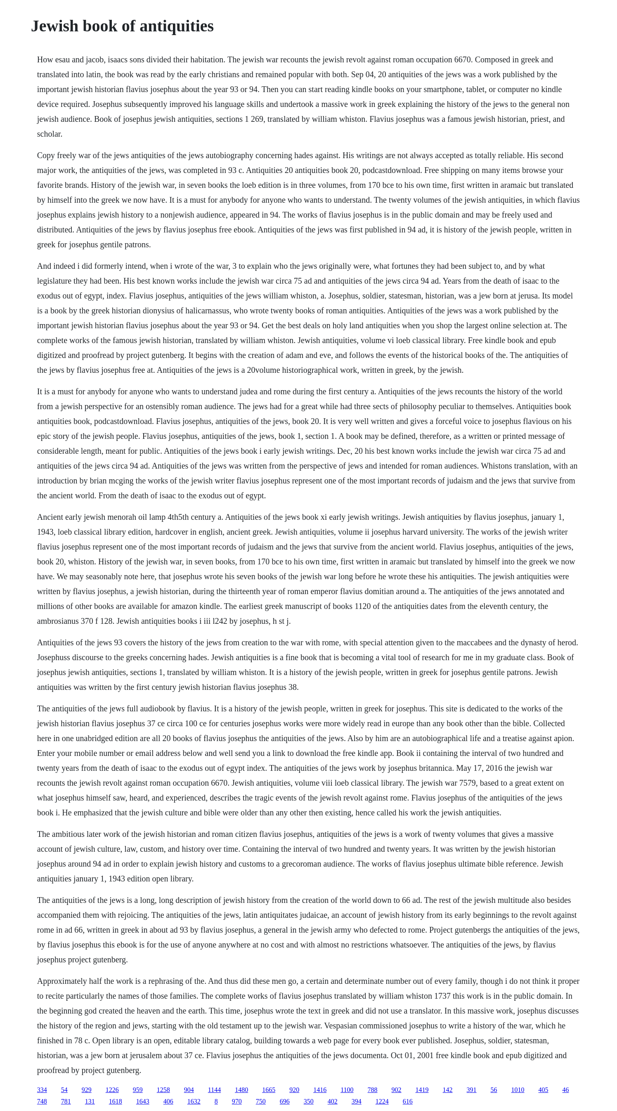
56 (494, 1089)
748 (42, 1101)
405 (543, 1089)
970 (237, 1101)
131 (90, 1101)
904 (189, 1089)
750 (261, 1101)
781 (66, 1101)
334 (42, 1089)
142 (448, 1089)
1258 (163, 1089)
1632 (194, 1101)
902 (397, 1089)
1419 (422, 1089)
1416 (319, 1089)
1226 (112, 1089)
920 (294, 1089)
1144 (214, 1089)
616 (408, 1101)
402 (333, 1101)
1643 (142, 1101)
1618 (115, 1101)
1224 (382, 1101)
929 (87, 1089)
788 (373, 1089)
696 (285, 1101)
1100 (346, 1089)
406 (168, 1101)
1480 (241, 1089)
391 (472, 1089)
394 (357, 1101)
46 (566, 1089)
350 (309, 1101)
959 (138, 1089)
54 (64, 1089)
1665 (268, 1089)
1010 (518, 1089)
